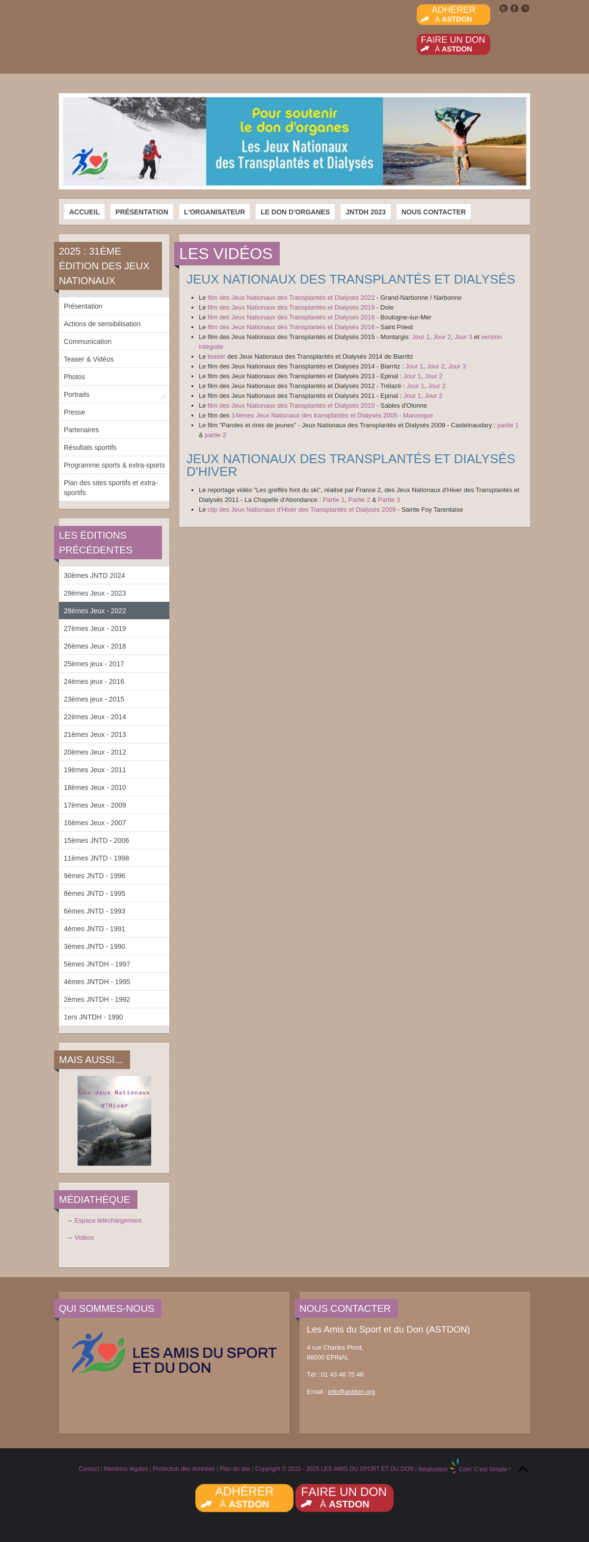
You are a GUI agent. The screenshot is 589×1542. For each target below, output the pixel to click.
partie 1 (507, 425)
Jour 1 (420, 336)
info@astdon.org (351, 1391)
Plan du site (234, 1469)
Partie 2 (359, 499)
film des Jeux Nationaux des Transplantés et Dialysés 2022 (291, 297)
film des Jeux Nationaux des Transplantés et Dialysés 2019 (291, 307)
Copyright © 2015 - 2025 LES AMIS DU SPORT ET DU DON (334, 1469)
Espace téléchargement (108, 1220)
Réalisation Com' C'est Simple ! (464, 1469)
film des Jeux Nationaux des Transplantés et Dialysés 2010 (291, 405)
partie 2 (215, 435)
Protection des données (183, 1469)
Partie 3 (389, 499)
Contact (89, 1469)
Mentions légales (126, 1469)
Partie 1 (334, 499)
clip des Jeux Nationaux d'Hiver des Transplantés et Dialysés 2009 (302, 509)
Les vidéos (225, 253)
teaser (217, 356)
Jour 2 (442, 336)
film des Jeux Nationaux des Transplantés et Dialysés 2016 (291, 327)
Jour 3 (463, 336)
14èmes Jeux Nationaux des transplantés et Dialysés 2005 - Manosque (331, 415)
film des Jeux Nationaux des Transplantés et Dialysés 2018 (291, 317)
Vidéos (84, 1237)
